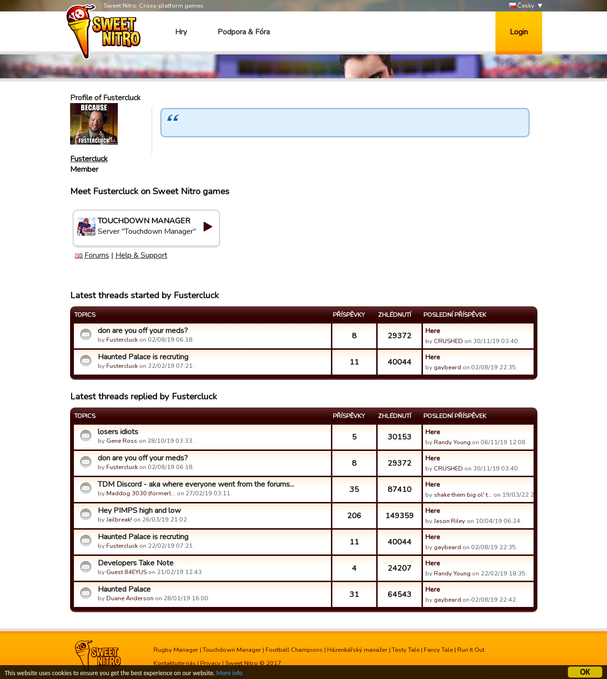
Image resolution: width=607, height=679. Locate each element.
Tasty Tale (406, 650)
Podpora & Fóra (243, 32)
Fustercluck (89, 159)
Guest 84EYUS (126, 572)
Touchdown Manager (232, 650)
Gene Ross (121, 441)
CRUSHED (448, 341)
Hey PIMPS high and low (139, 510)
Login (519, 32)
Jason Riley (449, 521)
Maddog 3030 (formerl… (140, 493)
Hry (181, 32)
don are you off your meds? (143, 330)
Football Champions (294, 650)
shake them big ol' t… (463, 495)
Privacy (210, 663)
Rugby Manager (176, 650)
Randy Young (452, 442)
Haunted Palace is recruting (143, 357)
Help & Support (141, 255)
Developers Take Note (136, 563)
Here (432, 330)
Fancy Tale (438, 650)
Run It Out (470, 650)
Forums (96, 255)
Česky (521, 5)
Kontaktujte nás (175, 663)
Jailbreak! (119, 519)
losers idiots (118, 431)
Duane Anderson (130, 598)
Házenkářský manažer (357, 650)
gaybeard (447, 367)
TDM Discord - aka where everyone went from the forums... (196, 484)
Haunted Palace (124, 589)
